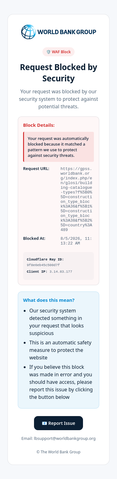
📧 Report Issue (58, 430)
